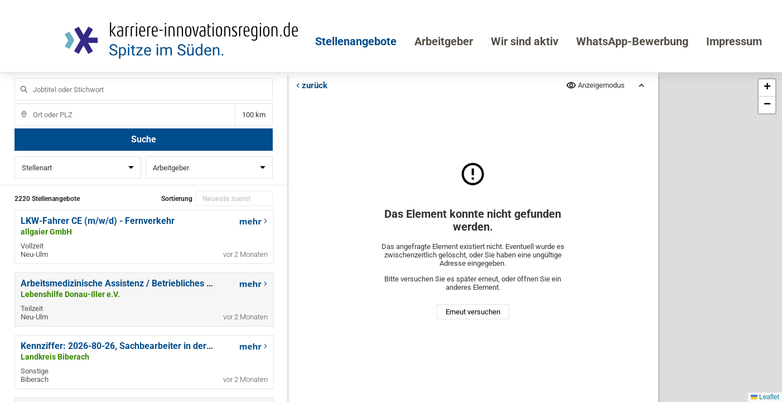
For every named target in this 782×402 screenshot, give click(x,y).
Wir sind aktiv (524, 41)
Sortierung (176, 199)
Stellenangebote (356, 41)
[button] (767, 88)
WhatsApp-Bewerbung (632, 41)
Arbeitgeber (443, 41)
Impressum (734, 41)
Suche (143, 139)
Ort (18, 103)
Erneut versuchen (472, 312)
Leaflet (765, 397)
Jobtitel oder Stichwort (18, 78)
